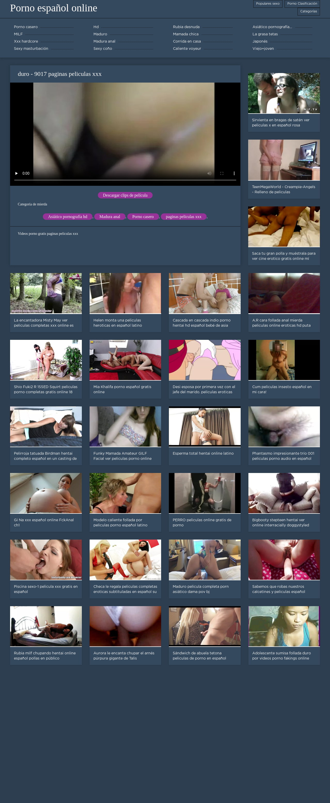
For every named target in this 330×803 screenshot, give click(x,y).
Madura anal (109, 216)
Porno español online (53, 8)
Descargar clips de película (125, 195)
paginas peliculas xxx (184, 216)
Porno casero (143, 216)
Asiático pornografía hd (67, 216)
